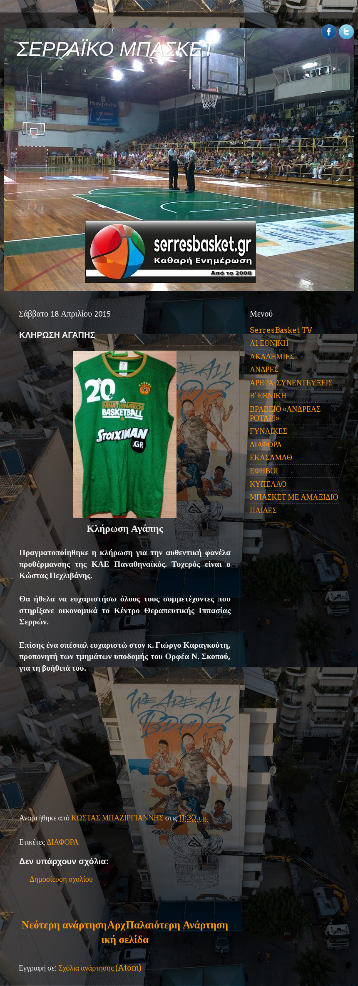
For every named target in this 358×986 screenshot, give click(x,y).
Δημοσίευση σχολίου (61, 879)
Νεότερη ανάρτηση (64, 924)
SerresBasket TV (281, 330)
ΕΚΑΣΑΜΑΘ (271, 457)
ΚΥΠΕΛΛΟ (268, 484)
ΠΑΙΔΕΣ (263, 510)
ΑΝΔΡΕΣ (264, 369)
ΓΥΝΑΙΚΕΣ (268, 431)
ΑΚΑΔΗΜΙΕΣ (272, 356)
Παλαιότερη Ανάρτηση (177, 924)
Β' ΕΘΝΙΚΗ (268, 395)
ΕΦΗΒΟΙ (264, 470)
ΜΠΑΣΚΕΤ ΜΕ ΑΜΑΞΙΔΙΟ (294, 497)
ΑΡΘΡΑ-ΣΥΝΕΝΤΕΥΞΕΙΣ (291, 382)
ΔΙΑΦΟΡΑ (63, 842)
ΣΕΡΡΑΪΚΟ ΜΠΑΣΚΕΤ (116, 49)
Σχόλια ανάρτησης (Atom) (100, 967)
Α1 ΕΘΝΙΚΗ (269, 343)
